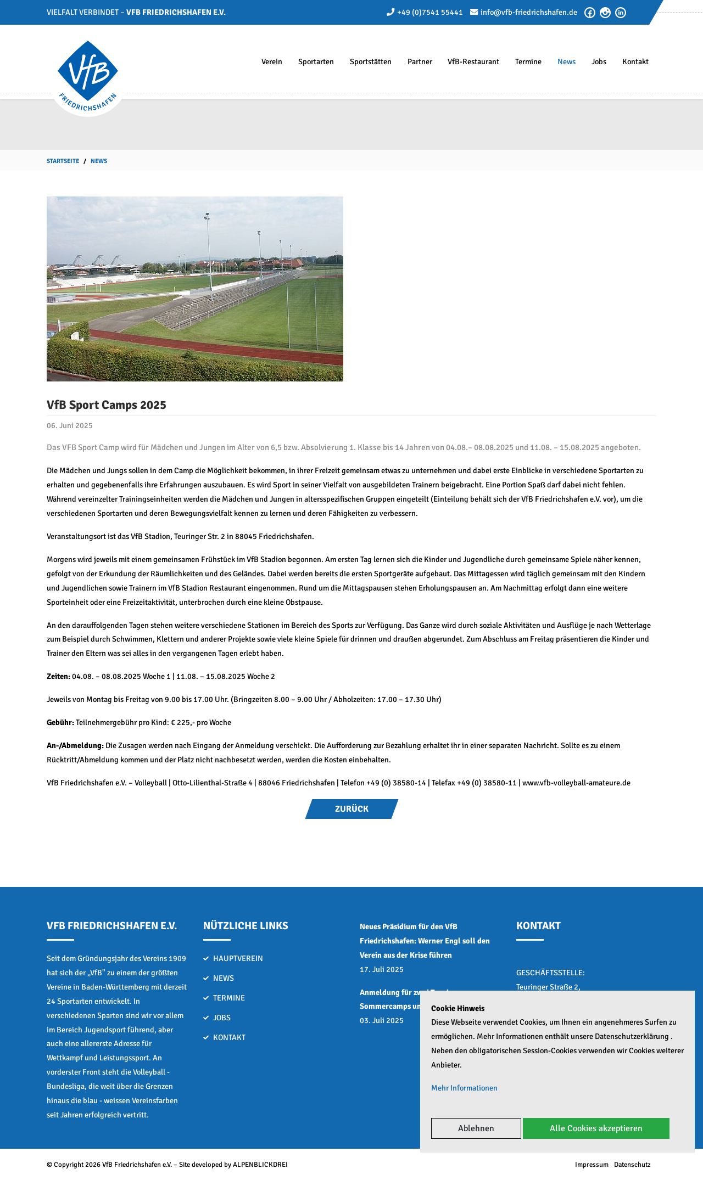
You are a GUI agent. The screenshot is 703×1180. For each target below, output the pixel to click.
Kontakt (635, 61)
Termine (528, 61)
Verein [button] (271, 61)
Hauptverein (238, 958)
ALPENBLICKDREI (260, 1164)
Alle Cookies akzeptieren (596, 1128)
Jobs (599, 61)
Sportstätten (371, 61)
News (566, 61)
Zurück (352, 808)
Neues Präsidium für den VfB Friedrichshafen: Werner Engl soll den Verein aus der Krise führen (425, 940)
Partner (420, 61)
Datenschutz (632, 1164)
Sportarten (316, 61)
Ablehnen (476, 1128)
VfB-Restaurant (473, 61)
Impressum (592, 1164)
